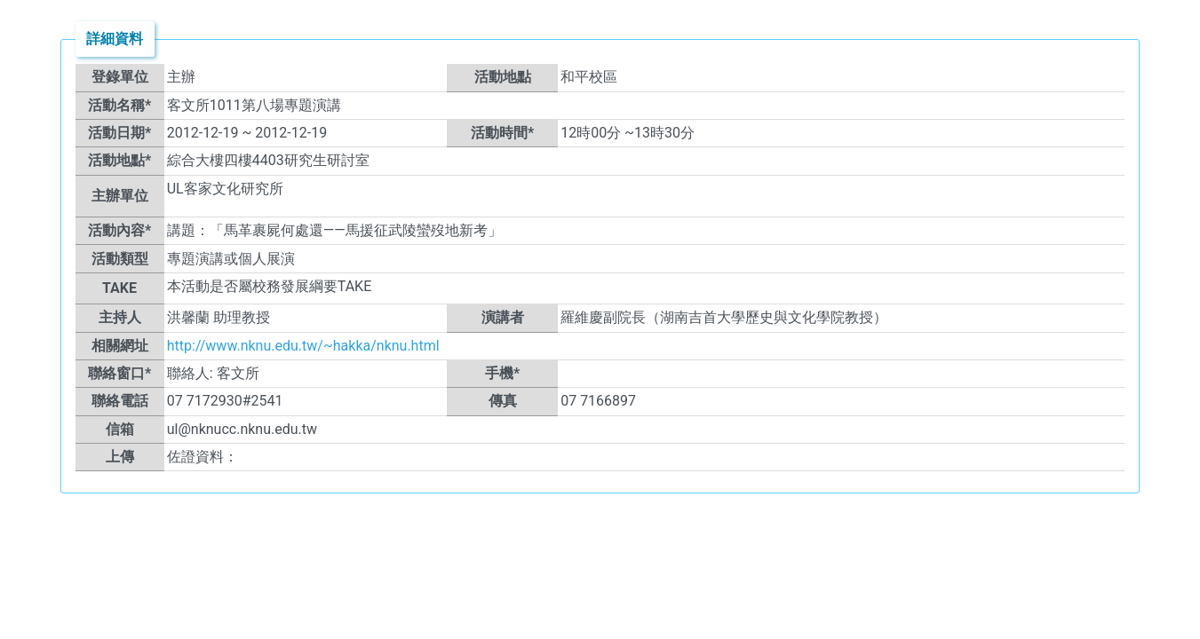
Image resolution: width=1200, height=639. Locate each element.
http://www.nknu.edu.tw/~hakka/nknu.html (303, 345)
